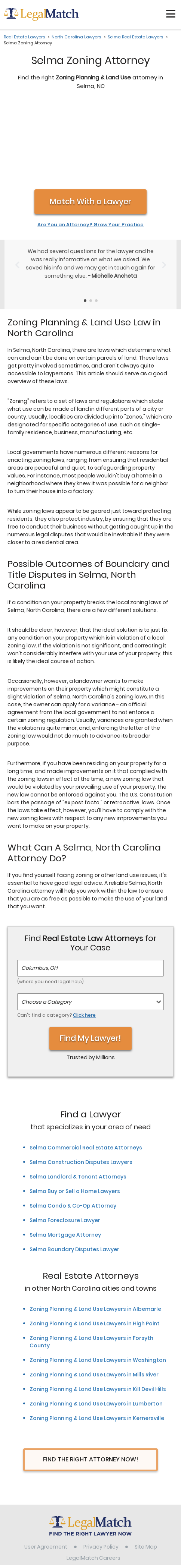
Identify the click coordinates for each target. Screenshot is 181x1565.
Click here (84, 936)
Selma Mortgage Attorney (65, 1156)
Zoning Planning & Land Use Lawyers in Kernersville (97, 1339)
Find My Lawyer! (90, 959)
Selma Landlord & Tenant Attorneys (78, 1098)
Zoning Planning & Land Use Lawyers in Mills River (94, 1296)
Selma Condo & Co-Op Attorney (73, 1127)
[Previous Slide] (17, 186)
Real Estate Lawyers (24, 37)
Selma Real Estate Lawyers (135, 37)
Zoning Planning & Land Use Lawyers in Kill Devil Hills (98, 1310)
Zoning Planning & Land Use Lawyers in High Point (95, 1245)
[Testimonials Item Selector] (85, 222)
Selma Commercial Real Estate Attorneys (86, 1069)
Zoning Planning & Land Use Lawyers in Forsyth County (91, 1263)
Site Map (146, 1468)
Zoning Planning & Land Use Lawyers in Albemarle (95, 1230)
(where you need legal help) (50, 903)
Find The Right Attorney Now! (90, 1380)
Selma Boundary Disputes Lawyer (74, 1170)
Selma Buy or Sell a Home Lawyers (75, 1112)
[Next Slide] (164, 186)
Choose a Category (46, 923)
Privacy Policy (101, 1468)
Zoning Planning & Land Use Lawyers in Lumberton (96, 1325)
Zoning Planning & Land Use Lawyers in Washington (98, 1281)
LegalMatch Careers (93, 1479)
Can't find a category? (56, 936)
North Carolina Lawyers (76, 37)
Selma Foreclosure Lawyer (65, 1141)
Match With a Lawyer (90, 122)
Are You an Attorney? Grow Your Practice (90, 146)
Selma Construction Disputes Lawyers (81, 1083)
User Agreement (45, 1468)
